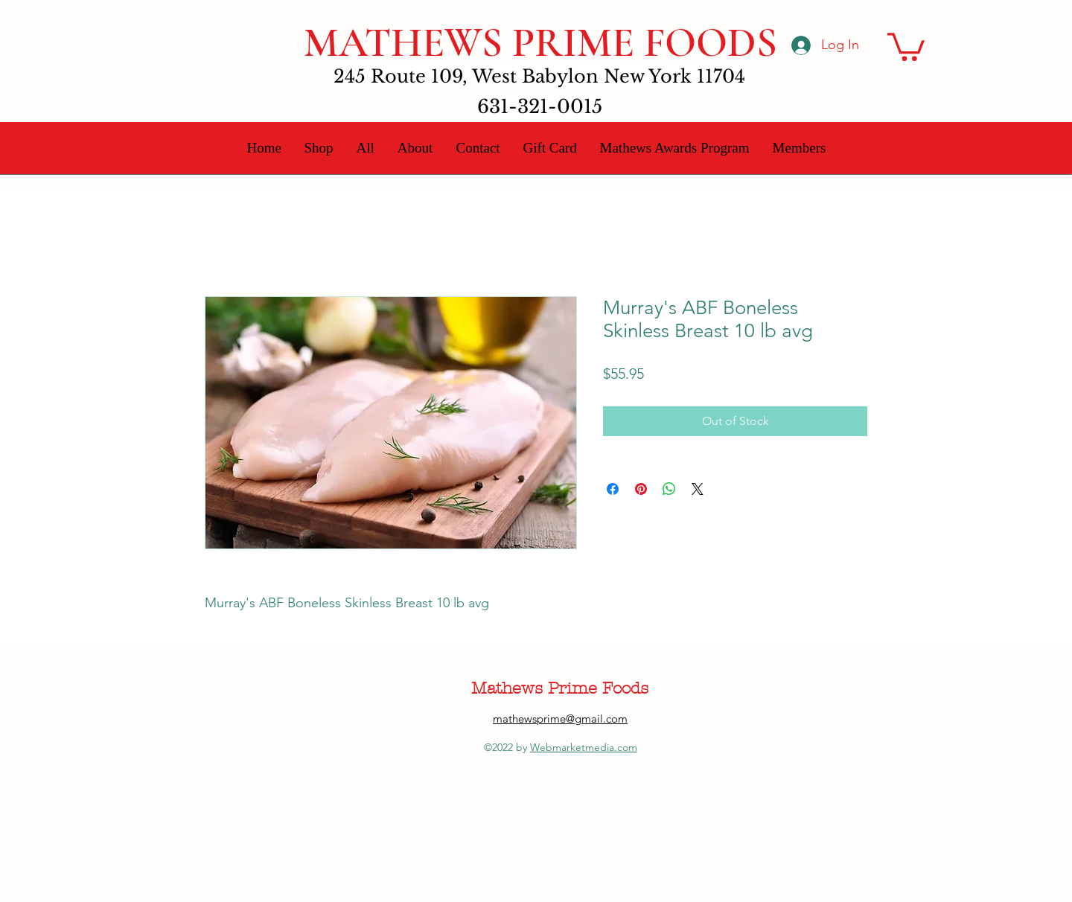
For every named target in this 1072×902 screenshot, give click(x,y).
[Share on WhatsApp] (669, 489)
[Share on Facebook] (613, 489)
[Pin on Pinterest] (641, 489)
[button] (906, 45)
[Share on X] (697, 489)
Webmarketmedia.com (583, 747)
